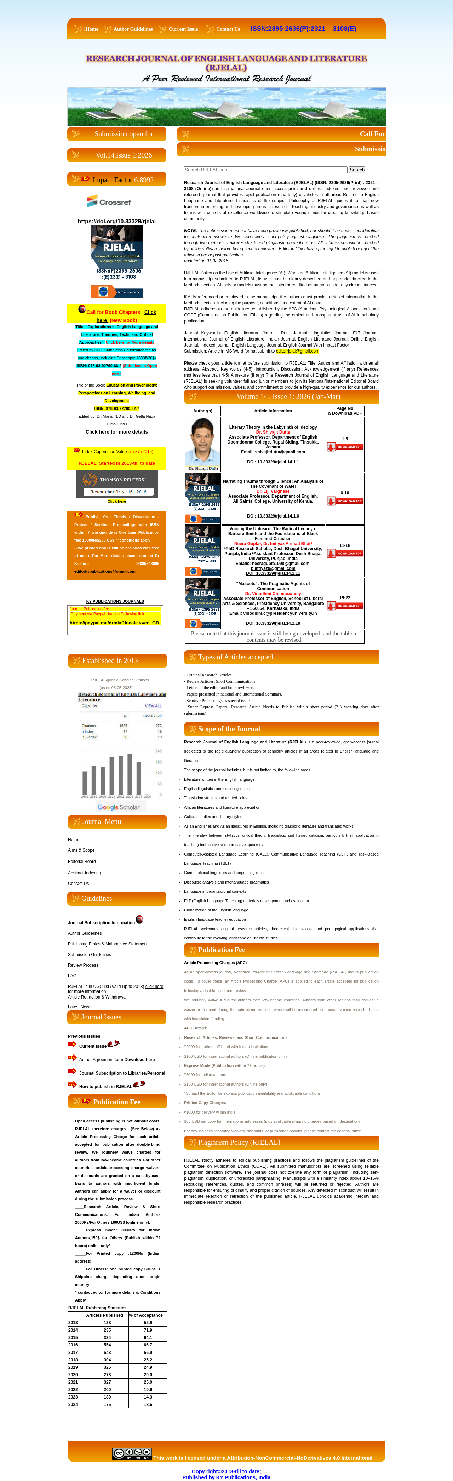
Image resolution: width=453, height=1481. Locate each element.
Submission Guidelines (89, 954)
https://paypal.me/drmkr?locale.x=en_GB (114, 622)
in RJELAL (105, 1086)
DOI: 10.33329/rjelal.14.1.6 (273, 516)
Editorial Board (82, 861)
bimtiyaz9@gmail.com (273, 568)
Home (73, 839)
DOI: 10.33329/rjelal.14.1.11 (273, 573)
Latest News (79, 1007)
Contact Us (78, 883)
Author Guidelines (85, 933)
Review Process (83, 965)
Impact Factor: (113, 180)
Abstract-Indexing (84, 872)
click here (154, 986)
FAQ (72, 975)
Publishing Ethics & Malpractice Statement (108, 944)
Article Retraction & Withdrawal (97, 997)
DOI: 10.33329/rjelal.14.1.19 (273, 623)
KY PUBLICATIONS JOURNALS (115, 601)
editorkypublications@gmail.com (105, 571)
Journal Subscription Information (101, 922)
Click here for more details (117, 432)
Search (357, 169)
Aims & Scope (81, 850)
